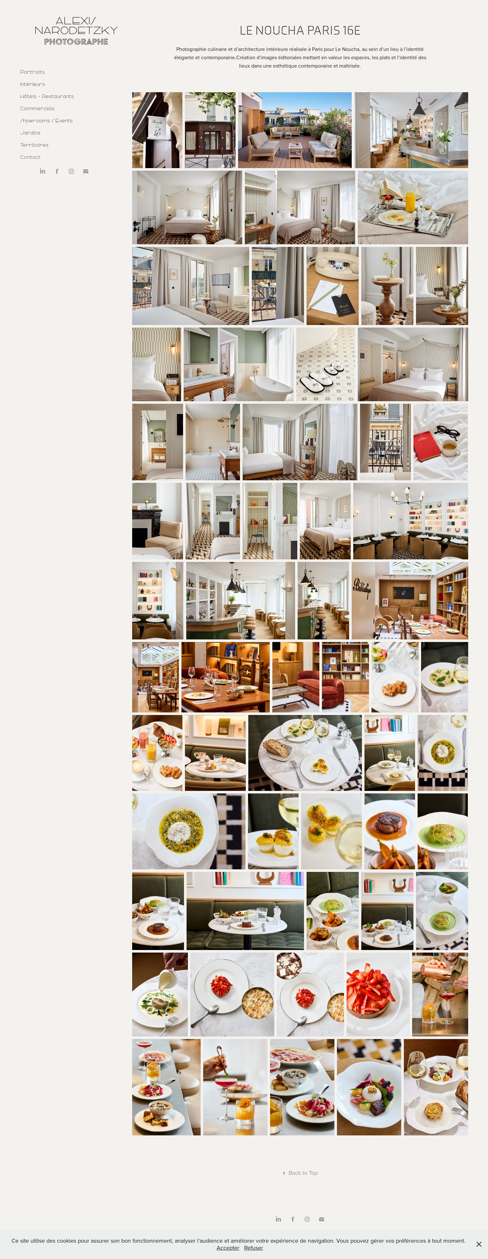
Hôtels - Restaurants (47, 96)
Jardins (30, 133)
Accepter (228, 1248)
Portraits (32, 72)
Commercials (37, 108)
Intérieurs (32, 84)
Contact (30, 157)
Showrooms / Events (46, 121)
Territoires (34, 145)
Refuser (253, 1248)
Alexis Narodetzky (76, 25)
